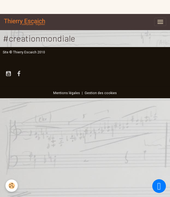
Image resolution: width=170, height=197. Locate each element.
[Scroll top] (159, 186)
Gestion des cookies (101, 93)
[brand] (25, 22)
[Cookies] (11, 185)
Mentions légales (66, 93)
